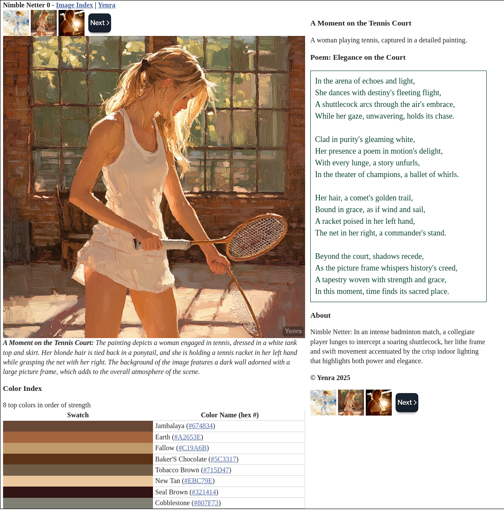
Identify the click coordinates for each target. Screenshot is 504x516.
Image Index (74, 5)
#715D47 (216, 470)
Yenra (107, 5)
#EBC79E (198, 480)
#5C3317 (223, 459)
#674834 (201, 425)
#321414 (204, 492)
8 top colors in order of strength (47, 405)
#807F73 (206, 502)
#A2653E (187, 437)
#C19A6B (193, 448)
